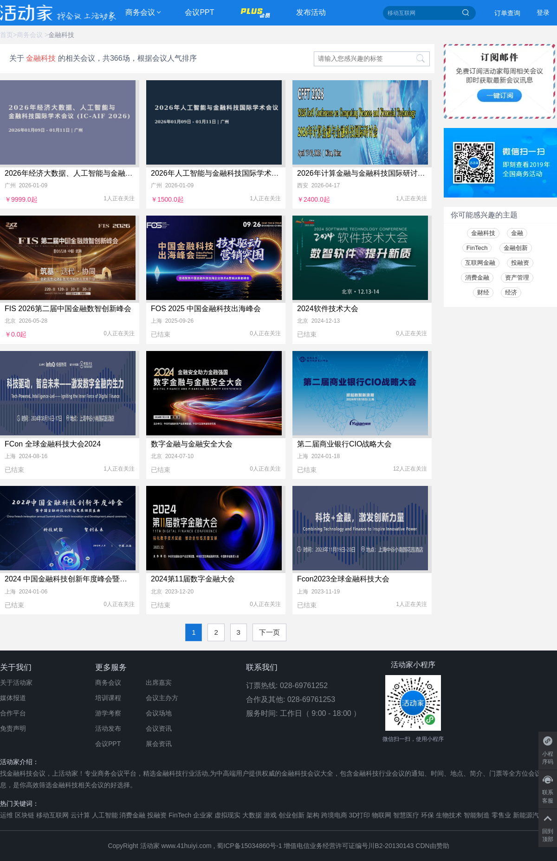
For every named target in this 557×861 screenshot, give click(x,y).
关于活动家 (16, 682)
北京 (10, 321)
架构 (312, 815)
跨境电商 (334, 815)
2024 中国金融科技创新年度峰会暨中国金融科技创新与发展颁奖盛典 (118, 579)
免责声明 (13, 728)
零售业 (501, 815)
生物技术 (449, 815)
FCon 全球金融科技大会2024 (53, 444)
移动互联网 (52, 815)
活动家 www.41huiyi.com (176, 845)
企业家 (203, 815)
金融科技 (61, 34)
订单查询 (507, 13)
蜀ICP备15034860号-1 (249, 845)
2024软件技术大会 (327, 309)
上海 (156, 321)
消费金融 (477, 277)
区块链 (24, 815)
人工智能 (105, 815)
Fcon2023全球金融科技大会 (343, 579)
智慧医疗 (406, 815)
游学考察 (108, 713)
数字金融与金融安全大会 (192, 444)
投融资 (520, 262)
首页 (6, 34)
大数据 (252, 815)
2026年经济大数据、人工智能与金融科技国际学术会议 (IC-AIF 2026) (118, 173)
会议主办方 (162, 698)
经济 (511, 292)
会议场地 (159, 713)
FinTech (477, 247)
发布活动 (311, 12)
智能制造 (477, 815)
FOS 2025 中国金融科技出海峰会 (206, 309)
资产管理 (517, 277)
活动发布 (108, 728)
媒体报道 (13, 698)
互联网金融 (480, 262)
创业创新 (291, 815)
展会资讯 (159, 743)
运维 (6, 815)
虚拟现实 (227, 815)
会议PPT (199, 12)
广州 (10, 185)
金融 (517, 233)
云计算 (80, 815)
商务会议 (140, 12)
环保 (427, 815)
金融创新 (516, 247)
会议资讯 (159, 728)
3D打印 (359, 815)
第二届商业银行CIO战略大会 (344, 444)
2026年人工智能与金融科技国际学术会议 (218, 173)
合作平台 (13, 713)
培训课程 (108, 698)
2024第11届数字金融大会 (193, 579)
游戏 (270, 815)
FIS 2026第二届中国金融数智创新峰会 (68, 309)
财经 (483, 292)
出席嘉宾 (159, 682)
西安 (302, 185)
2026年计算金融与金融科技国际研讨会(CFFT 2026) (382, 173)
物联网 (381, 815)
